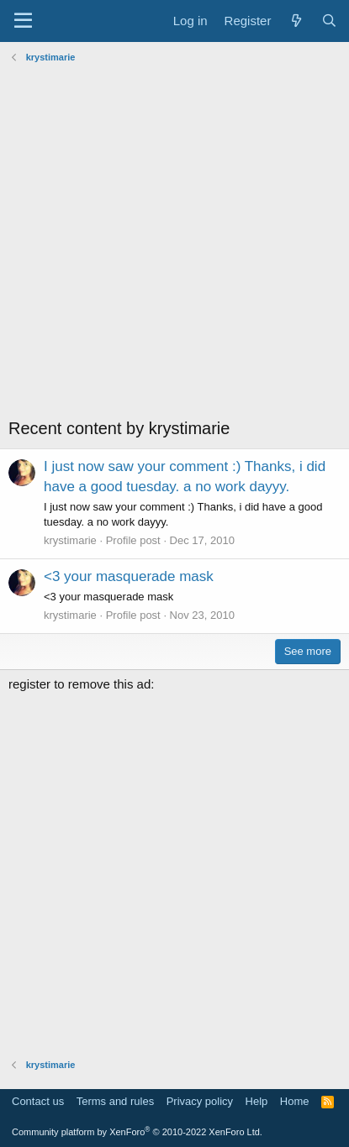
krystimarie (70, 540)
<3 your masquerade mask (129, 576)
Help (257, 1101)
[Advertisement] (174, 242)
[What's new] (295, 20)
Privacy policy (200, 1101)
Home (294, 1101)
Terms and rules (115, 1101)
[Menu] (23, 21)
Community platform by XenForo (137, 1132)
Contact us (38, 1101)
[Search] (329, 20)
